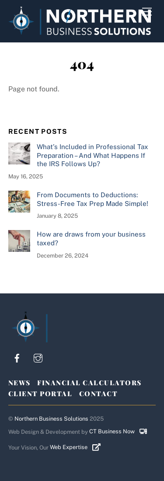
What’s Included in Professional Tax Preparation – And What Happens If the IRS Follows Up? (92, 155)
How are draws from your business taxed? (91, 238)
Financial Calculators (89, 382)
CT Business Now (121, 431)
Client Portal (40, 393)
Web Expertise (78, 447)
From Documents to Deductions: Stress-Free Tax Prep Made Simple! (92, 199)
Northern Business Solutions (51, 418)
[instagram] (38, 357)
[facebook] (17, 357)
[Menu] (147, 12)
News (19, 382)
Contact (98, 393)
